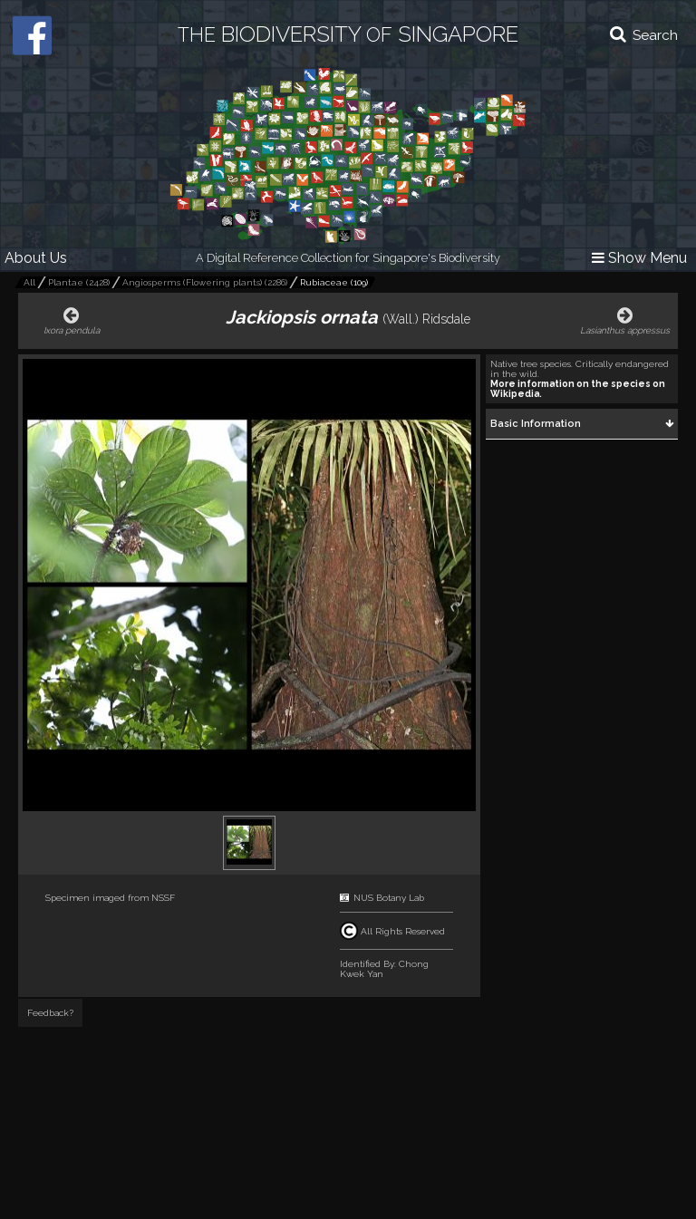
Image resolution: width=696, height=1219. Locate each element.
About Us (36, 257)
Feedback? (50, 1013)
